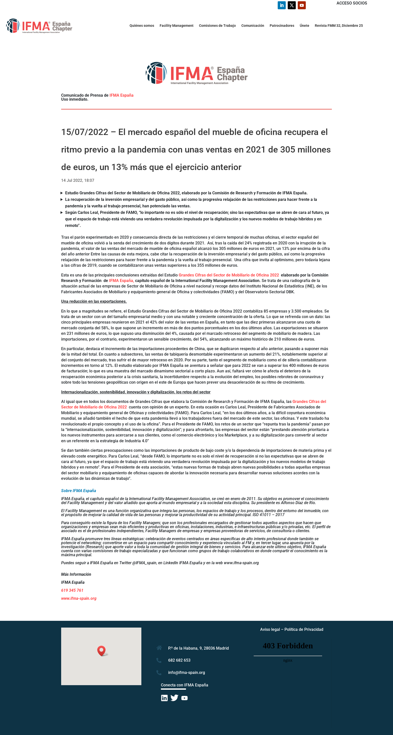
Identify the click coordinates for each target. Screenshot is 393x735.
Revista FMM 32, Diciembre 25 (339, 26)
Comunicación (252, 26)
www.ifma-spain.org (78, 598)
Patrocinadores (282, 26)
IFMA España (122, 95)
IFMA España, (121, 280)
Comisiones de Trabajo (217, 26)
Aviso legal (270, 629)
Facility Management (176, 26)
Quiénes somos (142, 26)
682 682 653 (179, 660)
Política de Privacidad (303, 629)
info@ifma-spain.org (186, 672)
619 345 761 (72, 590)
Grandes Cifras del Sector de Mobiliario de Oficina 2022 (229, 275)
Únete (304, 26)
